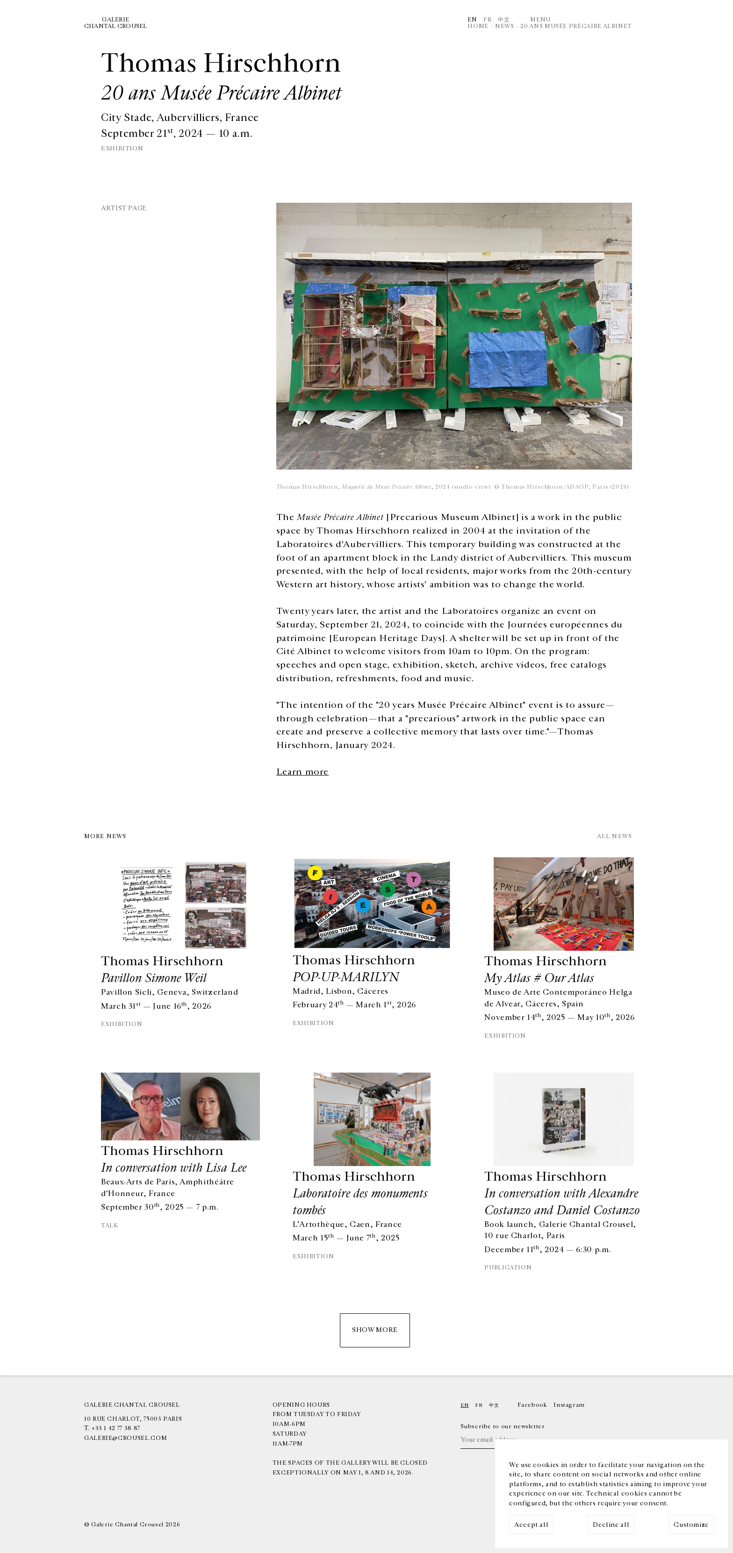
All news (614, 836)
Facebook (532, 1405)
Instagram (569, 1405)
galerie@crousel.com (125, 1438)
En (472, 19)
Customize (691, 1525)
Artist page (124, 208)
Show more (375, 1330)
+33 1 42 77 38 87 (116, 1428)
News (504, 26)
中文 (504, 19)
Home (478, 26)
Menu (540, 19)
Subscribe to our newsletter (502, 1426)
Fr (487, 19)
